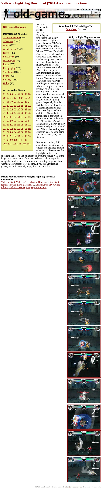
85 (18, 132)
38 (22, 109)
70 (22, 124)
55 (26, 117)
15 (25, 98)
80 (29, 128)
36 (15, 109)
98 (8, 140)
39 (26, 109)
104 (9, 143)
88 (29, 132)
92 (15, 136)
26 (8, 105)
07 (26, 94)
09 (4, 98)
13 (18, 98)
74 (8, 128)
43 (11, 113)
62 (22, 121)
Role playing (9, 68)
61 (18, 121)
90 (8, 136)
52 (15, 117)
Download (71, 29)
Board (6, 53)
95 (26, 136)
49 (4, 117)
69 (18, 124)
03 (11, 94)
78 (22, 128)
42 (8, 113)
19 (11, 101)
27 (11, 105)
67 (11, 124)
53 (18, 117)
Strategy (7, 79)
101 (20, 140)
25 (4, 105)
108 (29, 143)
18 (8, 101)
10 (8, 98)
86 (22, 132)
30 (22, 105)
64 (29, 121)
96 (29, 136)
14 (22, 98)
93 (18, 136)
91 (11, 136)
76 (15, 128)
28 (15, 105)
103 (5, 143)
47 (26, 113)
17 (4, 101)
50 (8, 117)
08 (29, 94)
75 (11, 128)
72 (29, 124)
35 (11, 109)
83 (11, 132)
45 (18, 113)
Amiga (6, 45)
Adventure (8, 41)
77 (18, 128)
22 (22, 101)
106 (19, 143)
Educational (8, 56)
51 (11, 117)
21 (18, 101)
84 (15, 132)
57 (4, 121)
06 (22, 94)
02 (8, 94)
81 (4, 132)
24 (29, 101)
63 (26, 121)
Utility (6, 83)
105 (14, 143)
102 (25, 140)
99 (11, 140)
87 (26, 132)
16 (29, 98)
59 (11, 121)
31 (26, 105)
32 (29, 105)
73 (4, 128)
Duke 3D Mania (17, 187)
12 (15, 98)
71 (26, 124)
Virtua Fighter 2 (16, 184)
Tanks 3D (29, 184)
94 (22, 136)
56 (29, 117)
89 (4, 136)
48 (29, 113)
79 (26, 128)
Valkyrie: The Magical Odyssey (31, 182)
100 (15, 140)
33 (4, 109)
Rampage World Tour (36, 187)
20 (15, 101)
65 (4, 124)
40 (29, 109)
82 (8, 132)
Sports (6, 75)
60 (15, 121)
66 (8, 124)
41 (4, 113)
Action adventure (11, 37)
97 (4, 140)
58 (8, 121)
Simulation (8, 72)
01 (4, 94)
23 (26, 101)
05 (18, 94)
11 (11, 98)
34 (8, 109)
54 (22, 117)
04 (15, 94)
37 (18, 109)
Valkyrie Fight (8, 182)
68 (15, 124)
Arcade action (9, 49)
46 (22, 113)
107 (24, 143)
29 (18, 105)
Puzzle (6, 64)
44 (15, 113)
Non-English (9, 60)
